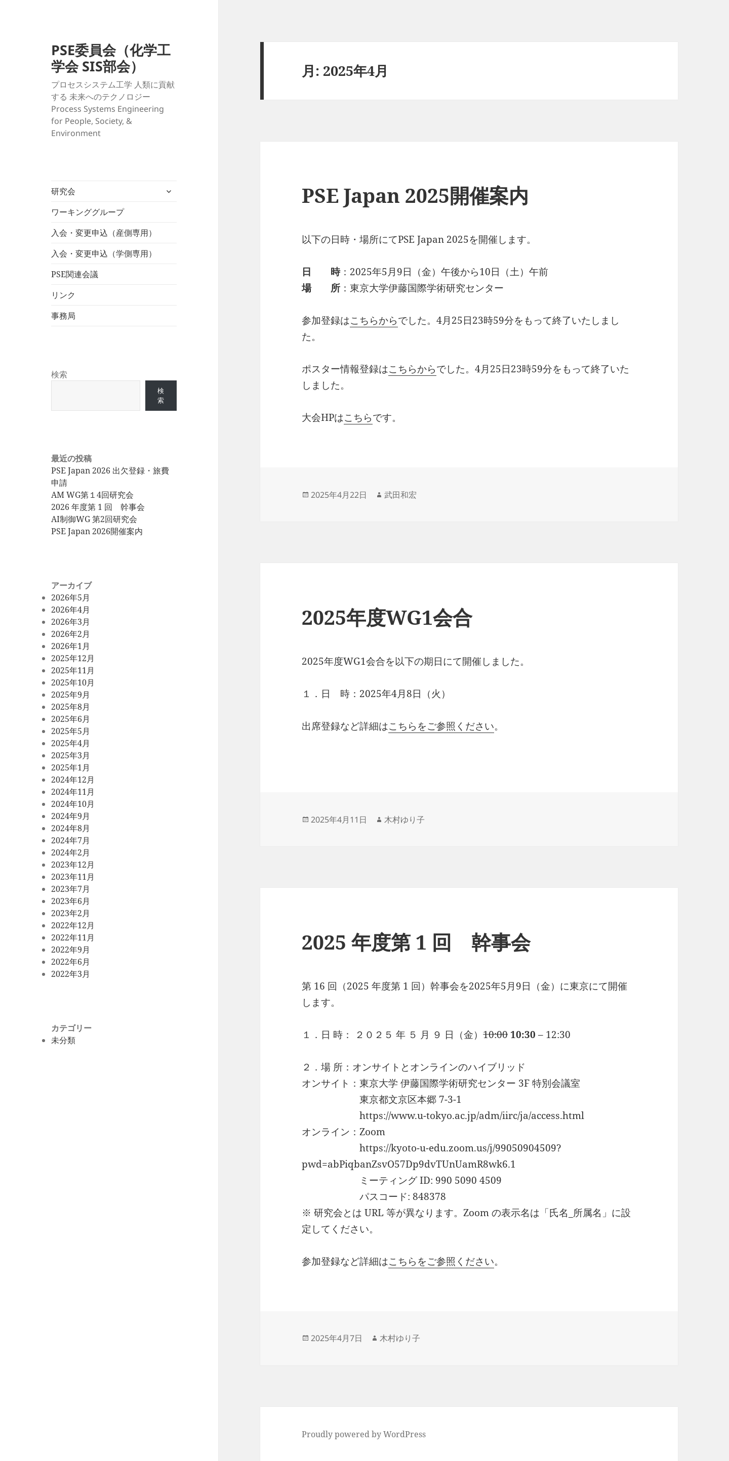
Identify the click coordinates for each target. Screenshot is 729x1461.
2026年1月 (70, 646)
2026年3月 (70, 621)
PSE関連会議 (74, 274)
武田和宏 (400, 494)
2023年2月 (70, 913)
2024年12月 (73, 779)
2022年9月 (70, 949)
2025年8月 (70, 706)
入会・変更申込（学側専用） (103, 253)
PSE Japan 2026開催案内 (97, 531)
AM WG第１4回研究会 (92, 494)
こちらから (374, 320)
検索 (59, 374)
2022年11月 (73, 937)
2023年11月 (73, 876)
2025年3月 (70, 755)
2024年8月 (70, 828)
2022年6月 (70, 961)
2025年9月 (70, 694)
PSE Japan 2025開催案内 (415, 195)
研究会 (63, 191)
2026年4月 (70, 609)
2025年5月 (70, 731)
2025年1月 (70, 767)
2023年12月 (73, 864)
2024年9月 (70, 816)
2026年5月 (70, 597)
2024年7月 (70, 840)
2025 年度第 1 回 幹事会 (416, 941)
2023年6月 (70, 901)
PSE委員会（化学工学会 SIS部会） (111, 57)
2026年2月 (70, 633)
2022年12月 (73, 925)
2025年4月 (70, 743)
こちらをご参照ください (441, 726)
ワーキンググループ (87, 212)
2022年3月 (70, 973)
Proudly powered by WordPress (364, 1434)
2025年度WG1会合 (387, 617)
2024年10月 (73, 803)
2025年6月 (70, 718)
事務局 (63, 315)
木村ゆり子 (404, 819)
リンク (63, 294)
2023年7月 (70, 888)
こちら (358, 417)
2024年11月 (73, 791)
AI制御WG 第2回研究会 (94, 519)
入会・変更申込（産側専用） (103, 232)
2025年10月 (73, 682)
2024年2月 (70, 852)
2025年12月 (73, 658)
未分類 (63, 1040)
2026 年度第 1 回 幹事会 (98, 506)
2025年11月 (73, 670)
